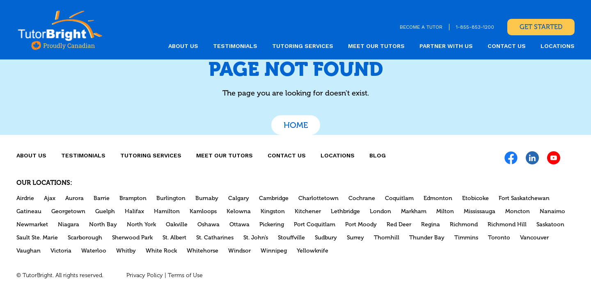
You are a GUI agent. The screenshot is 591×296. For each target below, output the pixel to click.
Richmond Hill (507, 224)
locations (558, 46)
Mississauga (479, 211)
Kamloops (203, 211)
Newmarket (32, 224)
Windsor (239, 250)
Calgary (238, 198)
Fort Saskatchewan (524, 198)
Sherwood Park (132, 237)
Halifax (134, 211)
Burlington (171, 198)
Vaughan (28, 250)
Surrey (355, 237)
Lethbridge (345, 211)
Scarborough (85, 237)
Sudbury (326, 237)
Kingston (273, 211)
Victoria (60, 250)
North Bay (103, 224)
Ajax (49, 198)
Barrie (102, 198)
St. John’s (255, 237)
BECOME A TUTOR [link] (421, 27)
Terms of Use (185, 275)
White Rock (161, 250)
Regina (430, 224)
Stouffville (291, 237)
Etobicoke (475, 198)
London (380, 211)
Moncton (517, 211)
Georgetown (68, 211)
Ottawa (239, 224)
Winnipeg (274, 250)
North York (141, 224)
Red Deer (399, 224)
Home (296, 125)
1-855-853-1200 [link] (475, 27)
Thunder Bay (426, 237)
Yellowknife (312, 250)
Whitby (126, 250)
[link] (60, 29)
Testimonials (235, 46)
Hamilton (167, 211)
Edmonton (438, 198)
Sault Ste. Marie (37, 237)
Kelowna (239, 211)
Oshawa (208, 224)
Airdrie (25, 198)
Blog (377, 155)
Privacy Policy (144, 275)
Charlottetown (318, 198)
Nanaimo (552, 211)
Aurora (74, 198)
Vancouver (534, 237)
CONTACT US (507, 46)
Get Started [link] (541, 27)
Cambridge (274, 198)
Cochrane (361, 198)
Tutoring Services (302, 46)
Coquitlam (399, 198)
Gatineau (28, 211)
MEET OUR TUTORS (376, 46)
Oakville (177, 224)
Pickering (271, 224)
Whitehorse (202, 250)
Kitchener (308, 211)
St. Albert (174, 237)
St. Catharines (215, 237)
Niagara (68, 224)
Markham (413, 211)
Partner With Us (446, 46)
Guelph (105, 211)
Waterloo (93, 250)
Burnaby (206, 198)
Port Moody (361, 224)
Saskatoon (550, 224)
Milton (445, 211)
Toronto (499, 237)
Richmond (464, 224)
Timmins (466, 237)
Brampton (133, 198)
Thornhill (386, 237)
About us (183, 46)
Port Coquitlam (314, 224)
